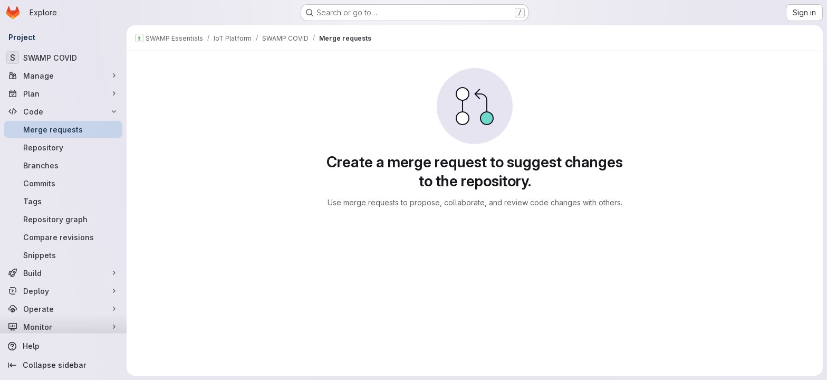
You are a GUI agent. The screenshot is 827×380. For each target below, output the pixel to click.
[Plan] (63, 93)
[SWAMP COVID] (63, 57)
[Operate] (63, 308)
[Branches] (63, 165)
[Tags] (63, 201)
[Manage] (63, 75)
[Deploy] (63, 290)
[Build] (63, 272)
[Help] (63, 346)
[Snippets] (63, 254)
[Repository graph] (63, 219)
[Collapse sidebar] (63, 365)
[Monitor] (63, 326)
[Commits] (63, 183)
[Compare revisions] (63, 237)
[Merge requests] (63, 129)
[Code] (63, 111)
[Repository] (63, 147)
